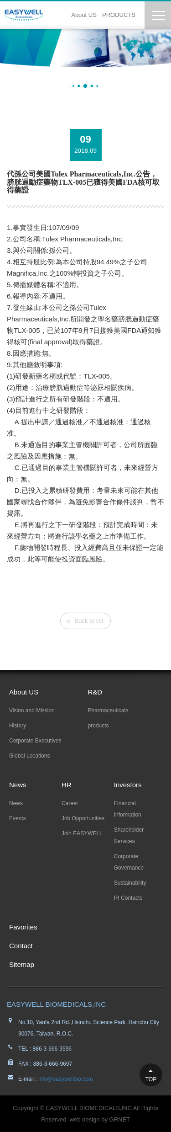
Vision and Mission (32, 710)
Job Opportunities (83, 818)
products (98, 725)
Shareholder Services (129, 835)
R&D (95, 692)
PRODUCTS (118, 14)
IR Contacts (128, 898)
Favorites (23, 927)
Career (70, 803)
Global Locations (29, 756)
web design (85, 1119)
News (17, 785)
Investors (128, 785)
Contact (21, 946)
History (17, 725)
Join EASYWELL (82, 833)
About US (84, 14)
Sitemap (21, 964)
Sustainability (130, 883)
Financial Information (127, 809)
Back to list (88, 620)
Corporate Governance (129, 862)
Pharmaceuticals (108, 710)
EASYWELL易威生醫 (24, 15)
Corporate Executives (35, 740)
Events (17, 818)
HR (67, 785)
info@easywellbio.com (65, 1079)
